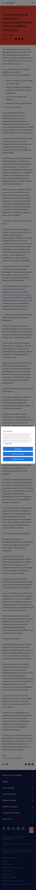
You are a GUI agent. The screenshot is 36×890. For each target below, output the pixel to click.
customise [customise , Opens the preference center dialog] (18, 449)
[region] (18, 445)
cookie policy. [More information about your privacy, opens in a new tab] (8, 443)
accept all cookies (18, 459)
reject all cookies (18, 454)
